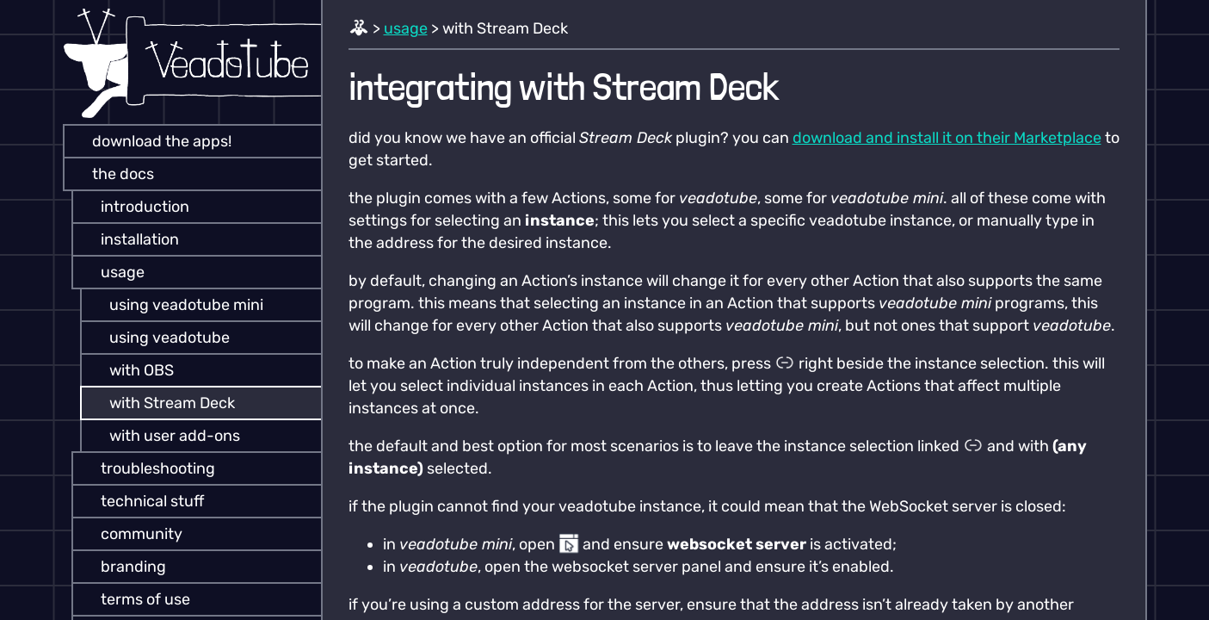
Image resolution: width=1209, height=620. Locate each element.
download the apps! (149, 141)
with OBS (129, 370)
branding (121, 566)
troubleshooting (146, 468)
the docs (111, 174)
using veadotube (157, 337)
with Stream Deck (160, 403)
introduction (133, 206)
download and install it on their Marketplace (947, 137)
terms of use (133, 599)
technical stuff (140, 501)
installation (128, 239)
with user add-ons (162, 436)
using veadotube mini (174, 305)
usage (111, 272)
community (129, 534)
